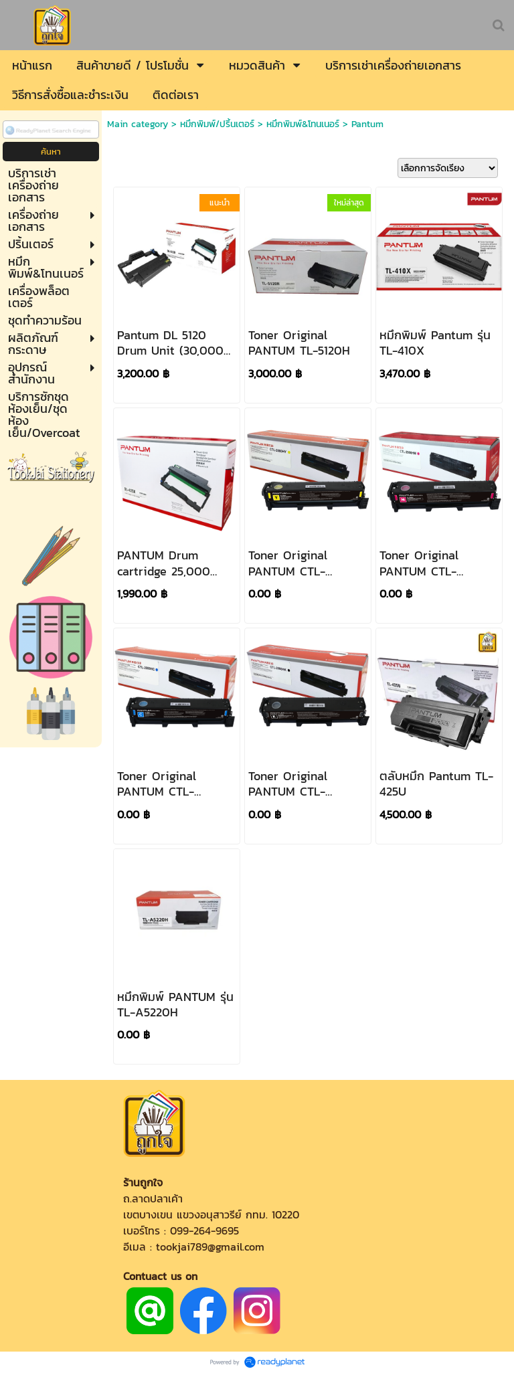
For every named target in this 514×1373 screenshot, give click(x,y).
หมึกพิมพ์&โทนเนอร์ (302, 124)
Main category (137, 124)
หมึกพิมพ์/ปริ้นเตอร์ (217, 124)
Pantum (367, 124)
